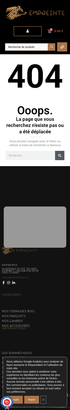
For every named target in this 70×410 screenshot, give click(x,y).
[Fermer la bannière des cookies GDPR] (43, 400)
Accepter (14, 399)
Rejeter (31, 399)
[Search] (30, 47)
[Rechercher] (59, 155)
